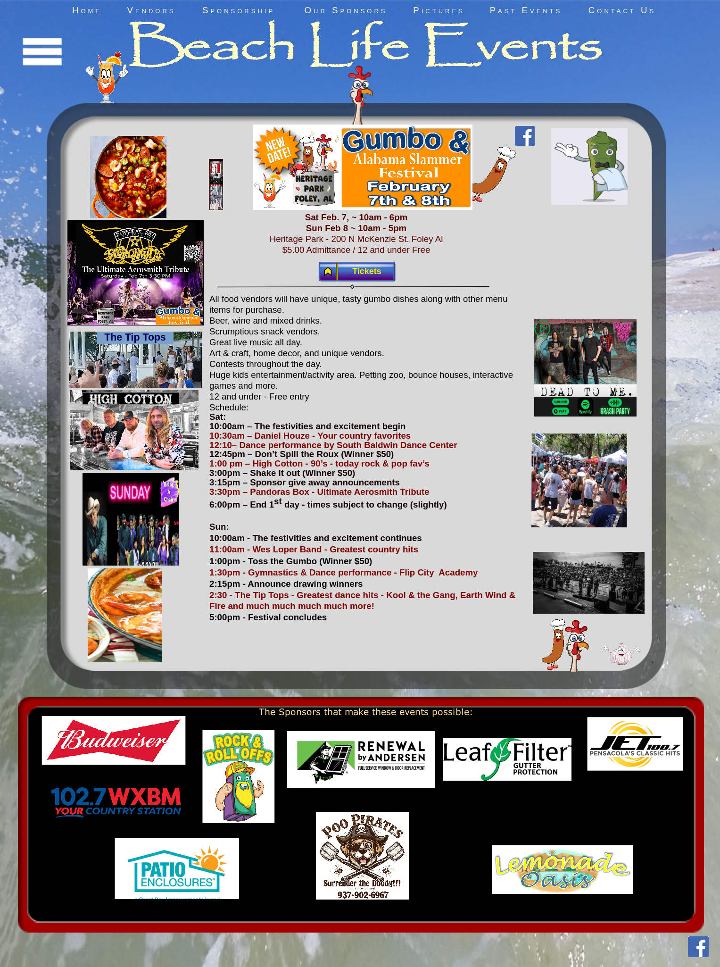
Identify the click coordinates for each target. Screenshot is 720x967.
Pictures (439, 10)
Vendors (151, 10)
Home (87, 10)
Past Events (526, 10)
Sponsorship (238, 10)
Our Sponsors (346, 10)
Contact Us (622, 10)
